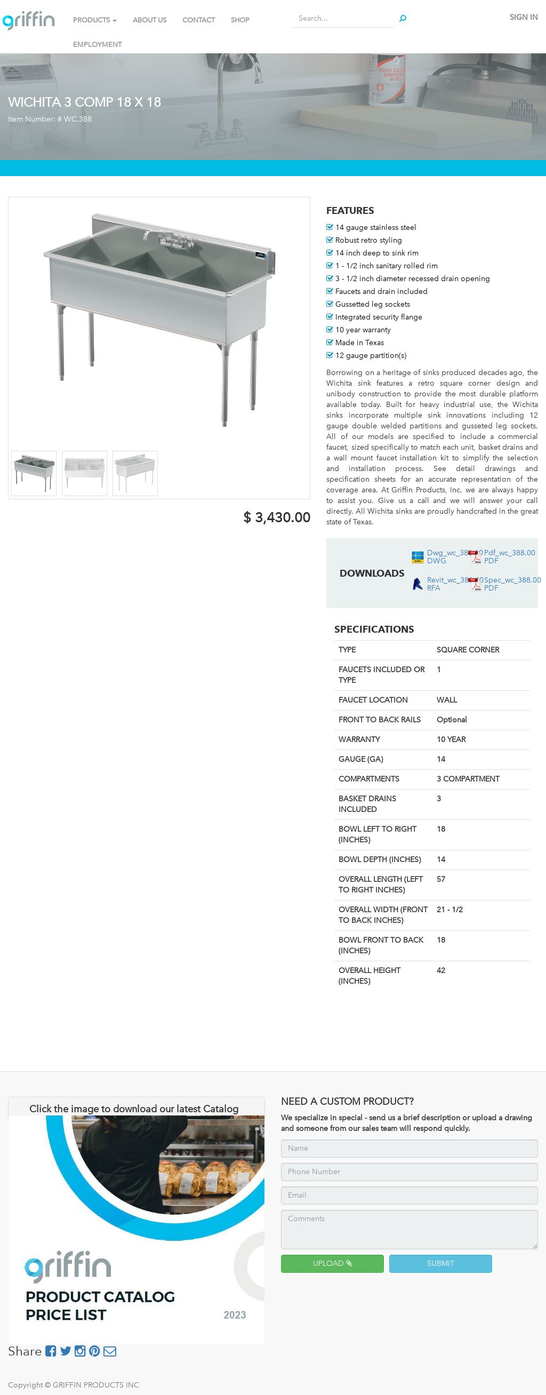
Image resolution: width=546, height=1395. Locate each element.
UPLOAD (332, 1263)
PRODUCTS (95, 20)
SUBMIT (440, 1263)
